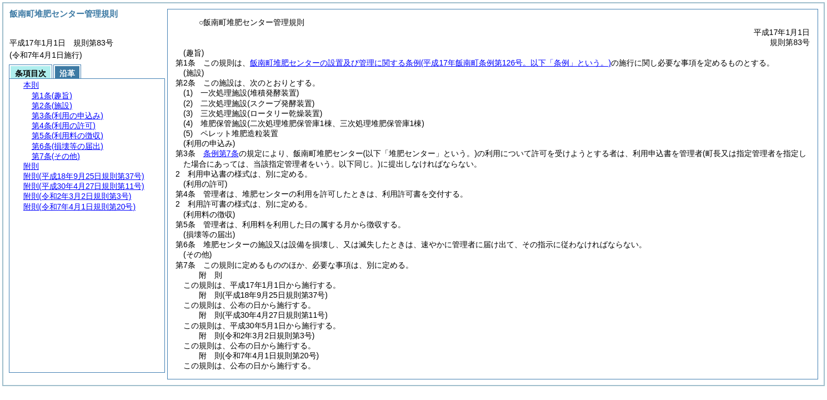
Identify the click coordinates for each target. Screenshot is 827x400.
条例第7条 (221, 153)
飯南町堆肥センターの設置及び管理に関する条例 (430, 62)
